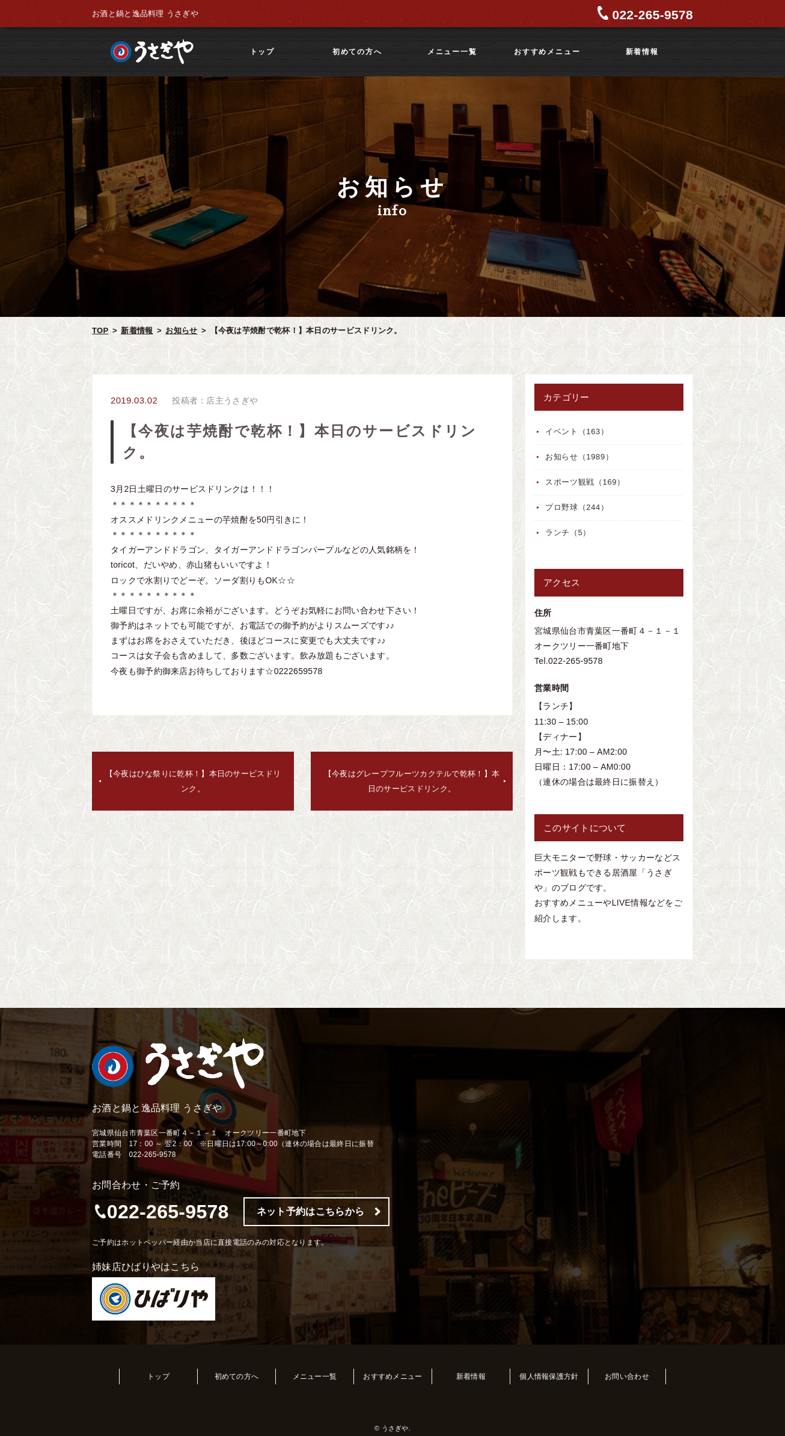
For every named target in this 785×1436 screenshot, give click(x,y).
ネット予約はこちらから (310, 1211)
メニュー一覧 (452, 52)
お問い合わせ (627, 1376)
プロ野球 (577, 507)
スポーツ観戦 (585, 481)
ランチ (568, 532)
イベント (577, 431)
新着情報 (642, 52)
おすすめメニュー (547, 52)
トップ (262, 52)
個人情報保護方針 (548, 1376)
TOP (100, 330)
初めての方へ (357, 52)
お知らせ (181, 330)
